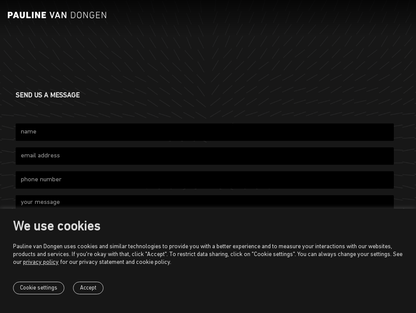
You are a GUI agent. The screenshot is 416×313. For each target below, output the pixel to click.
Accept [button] (88, 288)
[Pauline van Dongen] (57, 15)
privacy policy (41, 262)
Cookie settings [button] (38, 288)
